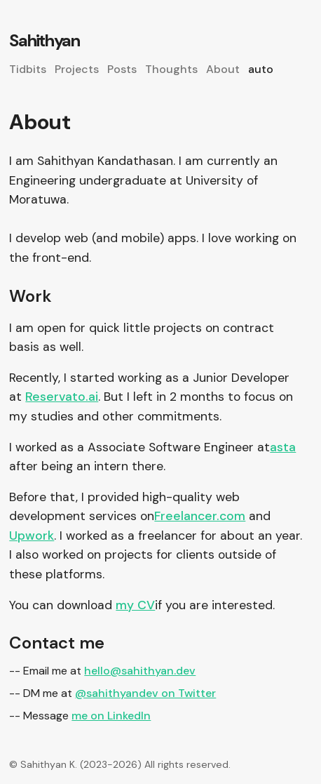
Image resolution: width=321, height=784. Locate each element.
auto (260, 69)
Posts (122, 69)
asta (283, 447)
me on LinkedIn (111, 715)
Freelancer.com (199, 516)
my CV (135, 605)
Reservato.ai (61, 396)
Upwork (31, 535)
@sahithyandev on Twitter (145, 693)
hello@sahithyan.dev (140, 670)
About (223, 69)
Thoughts (171, 69)
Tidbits (27, 69)
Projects (77, 69)
